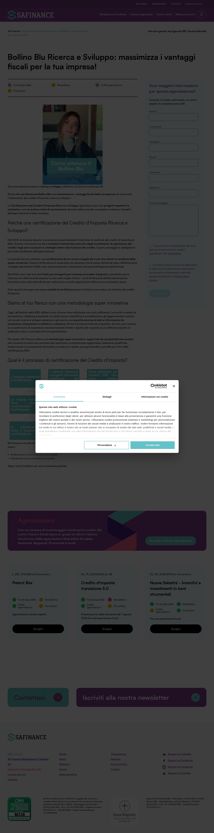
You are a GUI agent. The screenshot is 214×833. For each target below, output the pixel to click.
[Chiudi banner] (174, 386)
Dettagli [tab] (107, 396)
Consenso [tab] (59, 396)
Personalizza (107, 445)
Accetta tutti (153, 445)
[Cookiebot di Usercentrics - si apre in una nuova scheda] (153, 386)
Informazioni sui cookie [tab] (154, 396)
